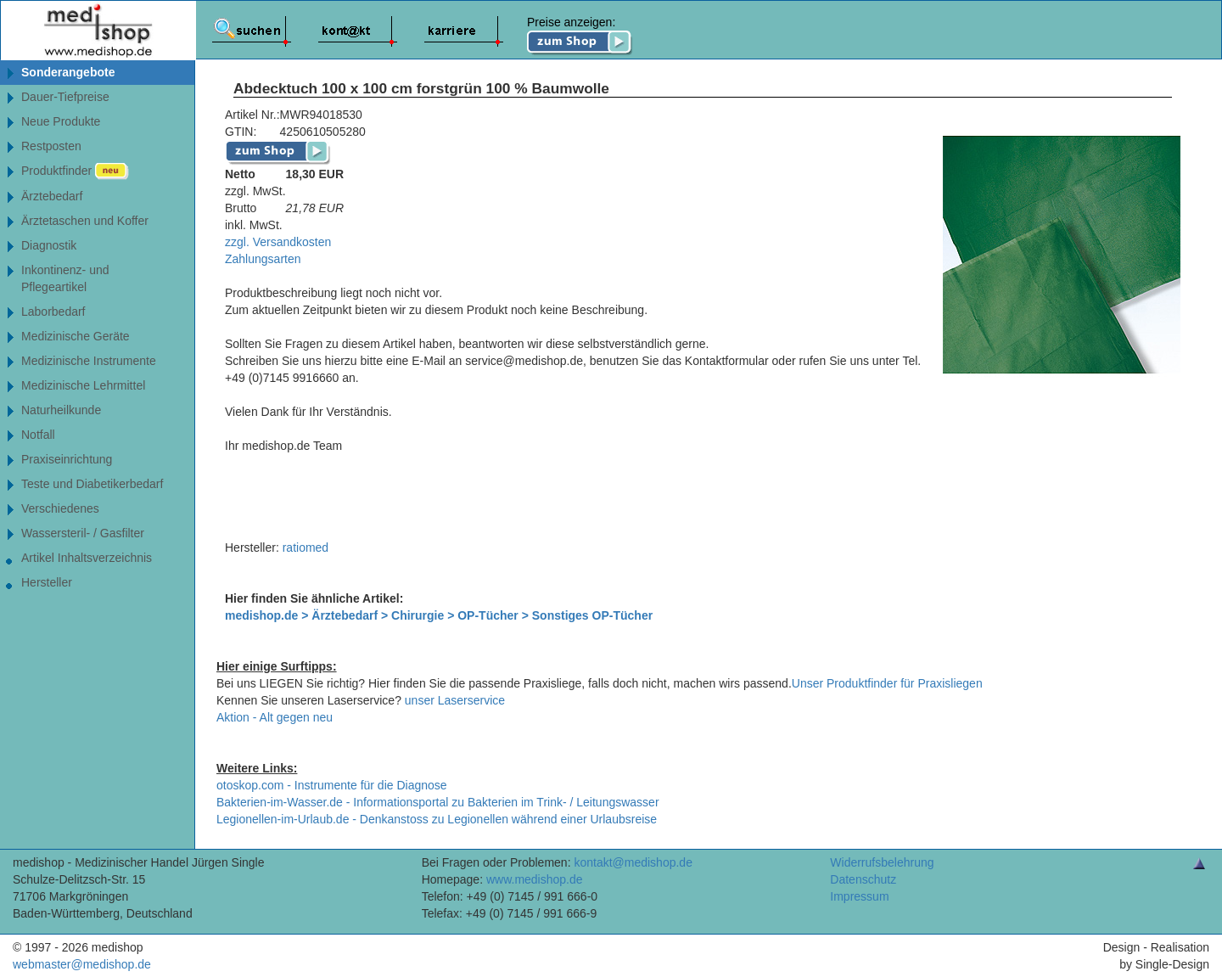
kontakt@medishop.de (633, 862)
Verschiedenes (60, 508)
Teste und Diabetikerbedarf (92, 484)
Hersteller (46, 582)
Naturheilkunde (61, 410)
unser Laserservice (455, 700)
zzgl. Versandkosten (278, 242)
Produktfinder (75, 171)
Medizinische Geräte (75, 336)
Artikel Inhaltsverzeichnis (86, 557)
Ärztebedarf (51, 196)
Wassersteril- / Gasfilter (82, 533)
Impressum (859, 896)
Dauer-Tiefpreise (65, 97)
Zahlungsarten (263, 259)
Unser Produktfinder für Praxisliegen (887, 683)
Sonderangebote (68, 72)
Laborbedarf (53, 311)
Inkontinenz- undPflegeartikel (65, 278)
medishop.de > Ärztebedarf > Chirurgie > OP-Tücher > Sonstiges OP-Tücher (439, 615)
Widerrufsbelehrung (881, 862)
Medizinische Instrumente (88, 361)
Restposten (51, 146)
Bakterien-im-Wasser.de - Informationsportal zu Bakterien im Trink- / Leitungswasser (437, 802)
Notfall (38, 434)
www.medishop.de (534, 879)
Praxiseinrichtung (66, 459)
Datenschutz (863, 879)
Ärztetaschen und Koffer (85, 220)
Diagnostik (48, 245)
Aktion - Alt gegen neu (274, 717)
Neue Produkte (60, 121)
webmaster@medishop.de (82, 964)
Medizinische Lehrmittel (83, 385)
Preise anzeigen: (580, 35)
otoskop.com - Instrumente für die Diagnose (331, 785)
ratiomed (305, 547)
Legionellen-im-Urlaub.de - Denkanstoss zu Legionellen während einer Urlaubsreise (436, 819)
